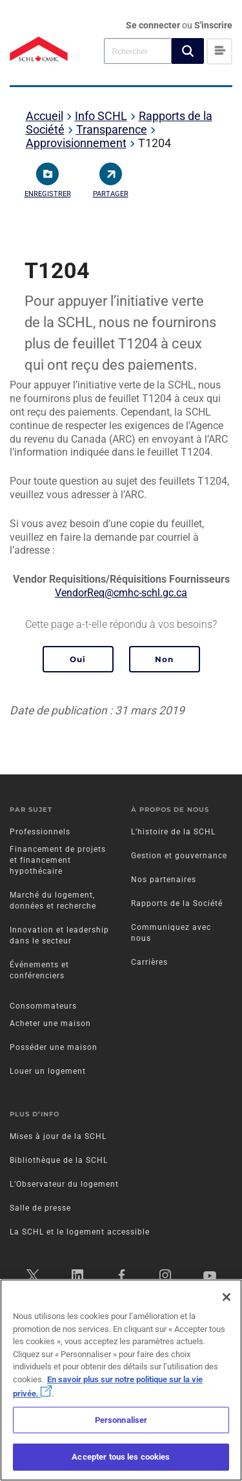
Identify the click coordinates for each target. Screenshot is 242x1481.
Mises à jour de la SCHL (58, 1136)
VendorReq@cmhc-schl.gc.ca (121, 593)
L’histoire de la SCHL (173, 831)
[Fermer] (226, 1297)
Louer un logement (48, 1071)
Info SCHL (101, 116)
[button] (188, 51)
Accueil (44, 116)
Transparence (111, 129)
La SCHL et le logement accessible (80, 1231)
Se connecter (154, 25)
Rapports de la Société (177, 903)
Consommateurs (43, 1006)
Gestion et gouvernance (179, 855)
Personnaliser (121, 1420)
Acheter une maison (50, 1023)
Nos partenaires (163, 879)
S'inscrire (213, 25)
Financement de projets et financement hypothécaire (58, 860)
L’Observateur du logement (64, 1184)
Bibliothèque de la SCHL (59, 1160)
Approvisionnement (76, 143)
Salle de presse (40, 1208)
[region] (121, 1380)
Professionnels (40, 831)
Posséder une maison (53, 1047)
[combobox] (138, 51)
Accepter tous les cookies (121, 1457)
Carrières (149, 962)
